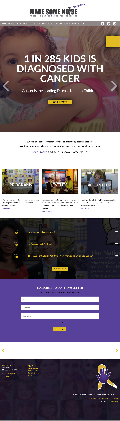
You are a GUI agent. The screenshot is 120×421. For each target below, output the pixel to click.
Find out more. (47, 212)
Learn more (40, 153)
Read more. (85, 209)
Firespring (114, 402)
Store (67, 24)
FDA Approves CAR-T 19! (40, 245)
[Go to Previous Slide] (3, 351)
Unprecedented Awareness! (41, 233)
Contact (5, 377)
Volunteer (99, 185)
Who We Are (8, 24)
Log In (30, 376)
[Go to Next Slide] (116, 351)
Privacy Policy (94, 399)
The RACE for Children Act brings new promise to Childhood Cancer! (60, 256)
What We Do (23, 24)
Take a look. (6, 209)
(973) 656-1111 (13, 375)
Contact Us (78, 24)
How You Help (38, 24)
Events (60, 185)
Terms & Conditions (110, 399)
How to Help (33, 371)
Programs (21, 185)
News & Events (54, 24)
